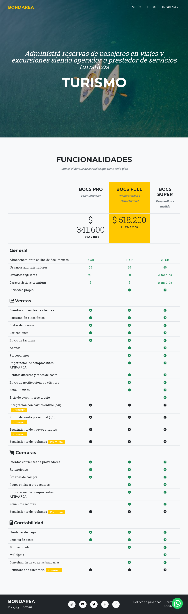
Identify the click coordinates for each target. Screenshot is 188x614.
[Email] (83, 604)
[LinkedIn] (116, 604)
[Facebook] (105, 604)
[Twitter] (94, 604)
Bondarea (22, 8)
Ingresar (170, 8)
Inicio (136, 8)
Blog (151, 8)
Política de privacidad (147, 602)
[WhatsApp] (72, 604)
